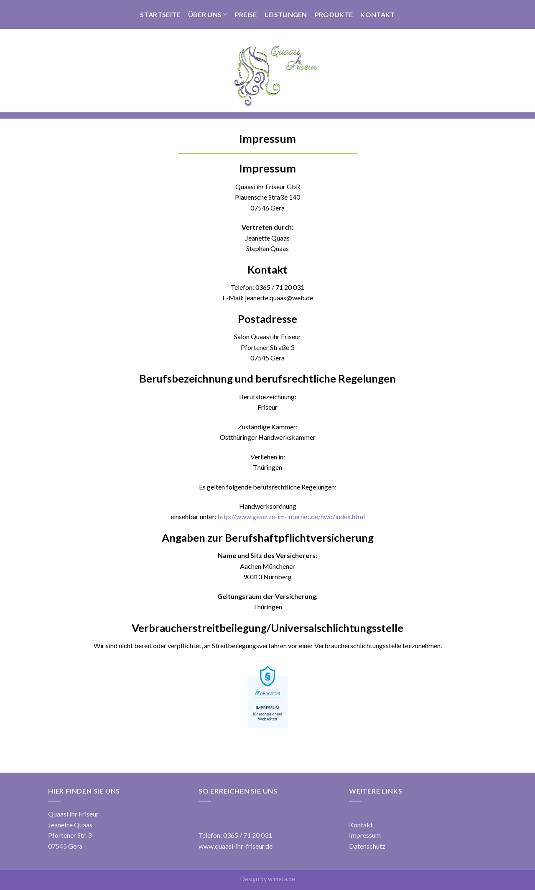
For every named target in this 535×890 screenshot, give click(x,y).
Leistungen (286, 14)
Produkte (334, 14)
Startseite (160, 14)
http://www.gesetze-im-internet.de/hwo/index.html (291, 516)
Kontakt (377, 14)
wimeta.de (281, 878)
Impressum (365, 835)
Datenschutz (367, 846)
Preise (246, 14)
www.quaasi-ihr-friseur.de (236, 846)
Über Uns (207, 14)
